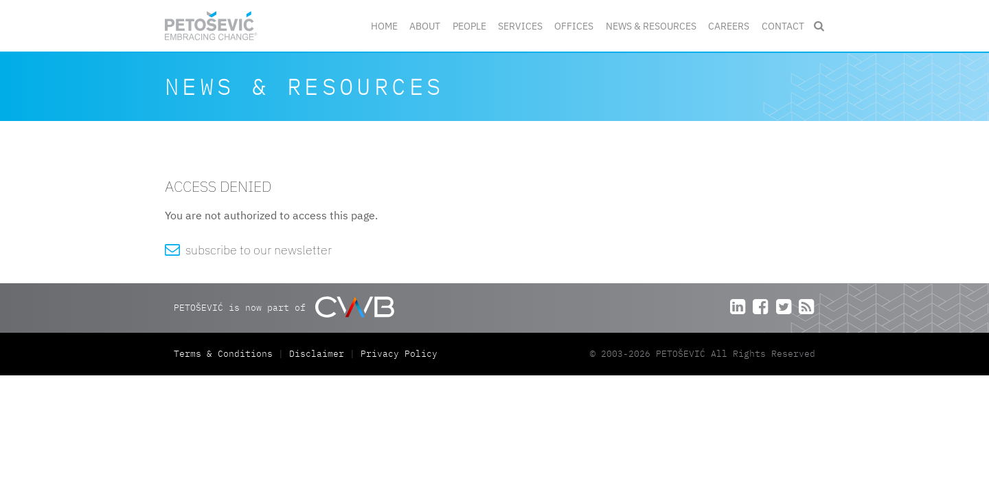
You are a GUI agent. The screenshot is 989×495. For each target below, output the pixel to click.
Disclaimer (316, 354)
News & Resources (651, 25)
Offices (573, 25)
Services (520, 25)
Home (384, 25)
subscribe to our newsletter (248, 250)
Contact (783, 25)
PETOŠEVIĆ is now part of (284, 307)
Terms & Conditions (226, 354)
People (469, 25)
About (424, 25)
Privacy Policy (399, 354)
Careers (728, 25)
